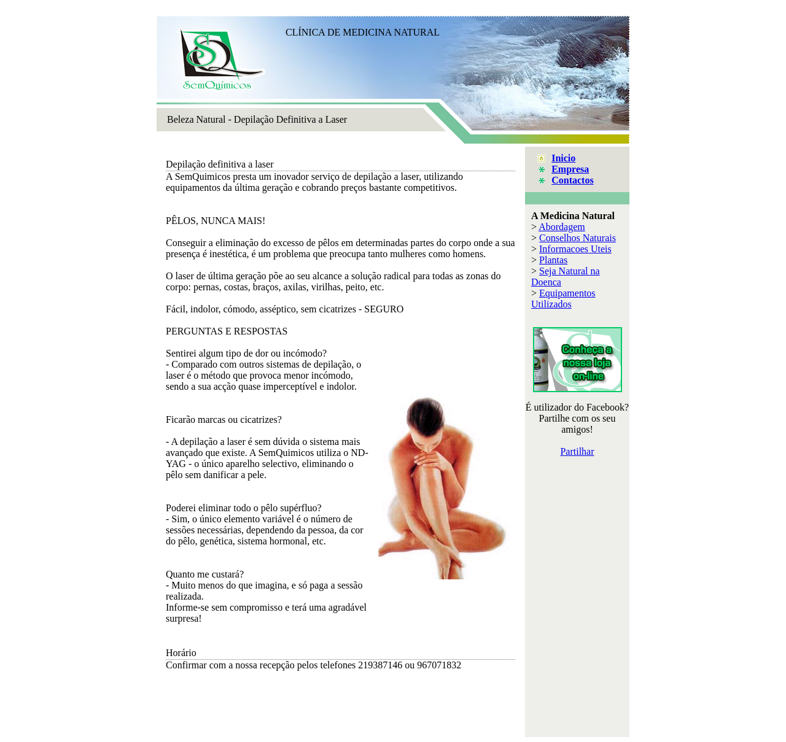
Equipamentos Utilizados (563, 298)
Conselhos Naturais (577, 238)
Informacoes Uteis (575, 249)
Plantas (553, 260)
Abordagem (562, 227)
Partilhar (577, 451)
